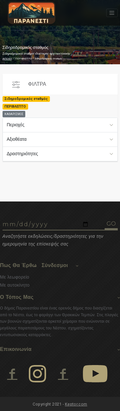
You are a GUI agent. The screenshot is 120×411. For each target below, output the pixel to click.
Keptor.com (76, 404)
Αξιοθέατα (17, 139)
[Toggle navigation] (112, 13)
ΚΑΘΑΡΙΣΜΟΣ (13, 114)
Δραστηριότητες (22, 153)
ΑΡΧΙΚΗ (7, 58)
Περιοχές (15, 125)
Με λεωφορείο (14, 277)
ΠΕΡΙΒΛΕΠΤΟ (23, 58)
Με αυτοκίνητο (14, 285)
